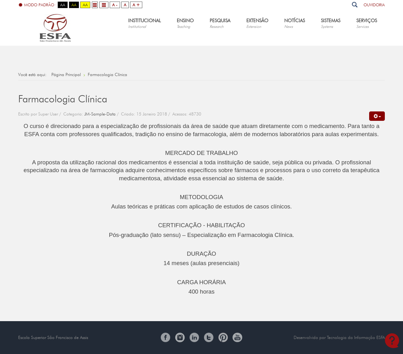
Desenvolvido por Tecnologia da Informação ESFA (339, 337)
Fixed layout (95, 5)
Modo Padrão (36, 5)
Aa (62, 4)
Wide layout (103, 5)
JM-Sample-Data (100, 113)
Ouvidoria (374, 4)
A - (115, 4)
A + (136, 4)
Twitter (209, 337)
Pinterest (223, 337)
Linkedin (194, 337)
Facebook (165, 337)
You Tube (238, 337)
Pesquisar (355, 5)
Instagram (180, 337)
